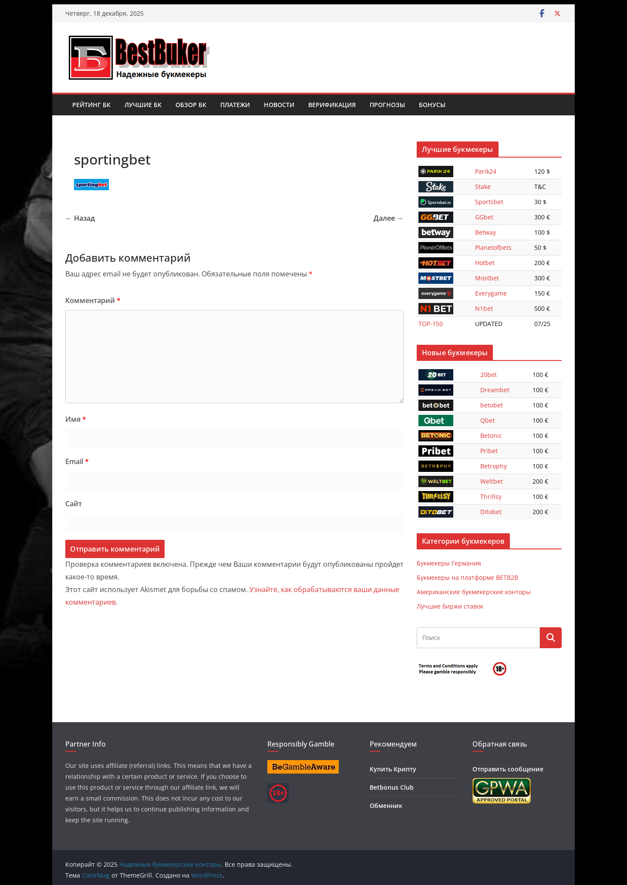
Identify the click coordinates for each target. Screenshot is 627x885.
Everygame (491, 293)
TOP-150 (430, 324)
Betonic (491, 435)
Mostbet (487, 278)
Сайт (73, 503)
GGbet (484, 217)
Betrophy (493, 466)
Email (77, 461)
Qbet (487, 420)
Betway (485, 232)
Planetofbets (493, 247)
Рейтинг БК (91, 105)
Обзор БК (190, 105)
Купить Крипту (393, 769)
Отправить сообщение (507, 769)
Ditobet (491, 512)
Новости (279, 105)
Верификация (332, 105)
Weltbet (491, 481)
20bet (488, 374)
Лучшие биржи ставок (450, 606)
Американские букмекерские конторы (474, 592)
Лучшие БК (143, 105)
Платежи (235, 105)
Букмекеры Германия (449, 563)
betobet (491, 405)
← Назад (80, 218)
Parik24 (485, 171)
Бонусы (432, 105)
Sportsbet (489, 202)
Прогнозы (387, 105)
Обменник (386, 805)
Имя (75, 419)
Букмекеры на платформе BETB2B (467, 577)
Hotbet (485, 263)
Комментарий (93, 300)
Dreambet (494, 390)
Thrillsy (491, 496)
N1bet (484, 308)
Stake (483, 186)
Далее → (389, 218)
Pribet (489, 451)
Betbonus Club (392, 787)
